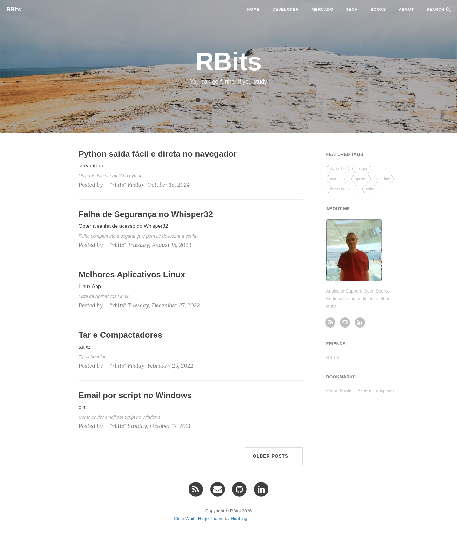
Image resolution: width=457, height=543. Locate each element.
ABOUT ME (338, 208)
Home (253, 9)
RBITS (332, 357)
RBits (13, 9)
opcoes (361, 179)
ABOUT (406, 9)
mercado (323, 9)
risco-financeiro (343, 189)
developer (286, 9)
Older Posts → (274, 455)
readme (383, 179)
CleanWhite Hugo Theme (198, 518)
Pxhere (364, 390)
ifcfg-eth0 (338, 168)
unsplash (385, 390)
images (362, 168)
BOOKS (378, 9)
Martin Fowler (339, 390)
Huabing (239, 518)
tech (352, 9)
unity (370, 189)
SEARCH (439, 9)
